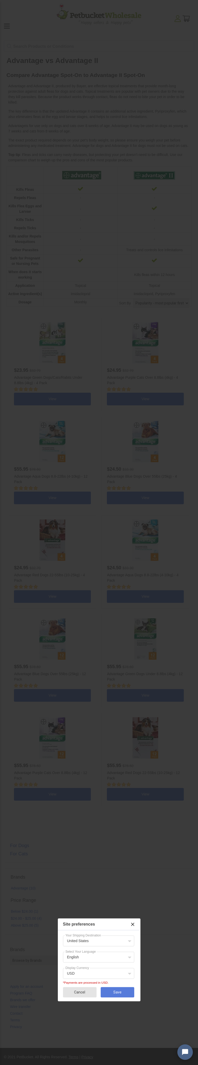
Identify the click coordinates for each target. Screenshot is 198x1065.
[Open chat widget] (185, 1052)
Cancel (79, 992)
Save (117, 992)
